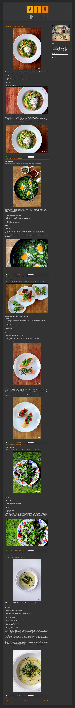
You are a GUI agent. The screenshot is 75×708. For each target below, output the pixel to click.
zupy (21, 697)
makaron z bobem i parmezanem (15, 26)
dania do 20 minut (11, 158)
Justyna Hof (17, 274)
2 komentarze (24, 274)
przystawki (26, 276)
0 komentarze (24, 442)
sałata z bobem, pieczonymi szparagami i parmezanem (22, 449)
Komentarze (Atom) (12, 702)
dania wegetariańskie (17, 158)
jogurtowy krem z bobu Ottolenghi (15, 557)
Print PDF (9, 156)
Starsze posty (45, 700)
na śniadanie (23, 276)
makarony (22, 158)
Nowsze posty (7, 700)
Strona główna (26, 700)
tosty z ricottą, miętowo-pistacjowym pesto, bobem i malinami (24, 281)
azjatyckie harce (11, 276)
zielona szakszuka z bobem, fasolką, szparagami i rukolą (23, 164)
